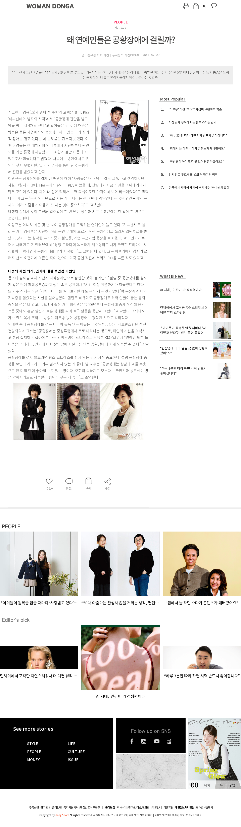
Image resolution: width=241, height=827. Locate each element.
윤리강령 (57, 807)
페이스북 (132, 741)
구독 (219, 785)
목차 (207, 785)
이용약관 (168, 807)
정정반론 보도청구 (90, 807)
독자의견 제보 (70, 807)
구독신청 (34, 807)
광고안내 (45, 807)
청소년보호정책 (204, 807)
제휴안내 (157, 807)
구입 (232, 785)
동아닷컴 (110, 807)
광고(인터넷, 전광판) (139, 807)
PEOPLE (120, 22)
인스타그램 (143, 741)
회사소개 (122, 807)
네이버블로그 (169, 741)
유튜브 (156, 741)
